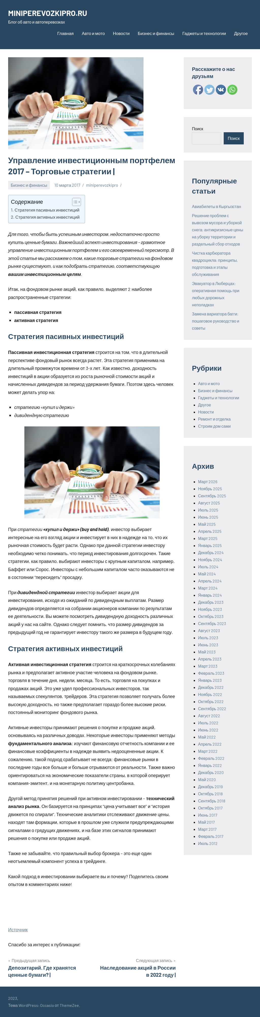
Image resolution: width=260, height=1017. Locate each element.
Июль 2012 (208, 843)
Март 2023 (207, 666)
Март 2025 (207, 538)
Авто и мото (93, 33)
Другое (241, 33)
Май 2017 (206, 822)
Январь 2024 (210, 595)
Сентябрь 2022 (212, 708)
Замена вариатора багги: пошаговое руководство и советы (215, 320)
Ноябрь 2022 (210, 694)
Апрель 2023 (209, 658)
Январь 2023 (210, 680)
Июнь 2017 (207, 815)
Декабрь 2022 (211, 687)
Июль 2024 (208, 566)
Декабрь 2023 (210, 602)
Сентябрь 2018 (211, 800)
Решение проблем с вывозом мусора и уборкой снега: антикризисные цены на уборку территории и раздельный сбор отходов (217, 229)
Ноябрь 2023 (210, 609)
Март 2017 (207, 829)
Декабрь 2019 (210, 786)
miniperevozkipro (102, 184)
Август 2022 (209, 715)
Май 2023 (207, 651)
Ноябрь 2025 (210, 488)
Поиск (197, 128)
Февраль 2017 (210, 836)
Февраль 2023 (211, 673)
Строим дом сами (214, 426)
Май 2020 (207, 779)
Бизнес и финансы (156, 33)
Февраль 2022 (211, 758)
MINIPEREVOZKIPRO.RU (50, 12)
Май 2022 (207, 736)
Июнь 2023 (208, 644)
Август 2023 (209, 630)
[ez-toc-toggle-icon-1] (74, 202)
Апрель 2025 (209, 531)
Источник (18, 929)
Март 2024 (208, 588)
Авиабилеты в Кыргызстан (216, 206)
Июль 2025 (208, 509)
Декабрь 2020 (211, 772)
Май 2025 (207, 524)
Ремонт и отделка (214, 419)
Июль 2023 (208, 637)
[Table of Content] (76, 202)
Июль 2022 (208, 722)
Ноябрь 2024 (210, 559)
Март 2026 (207, 481)
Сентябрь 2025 (212, 495)
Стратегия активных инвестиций (47, 216)
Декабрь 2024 (211, 552)
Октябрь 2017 (210, 807)
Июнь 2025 (208, 517)
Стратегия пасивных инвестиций (46, 209)
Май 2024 (207, 573)
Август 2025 (209, 502)
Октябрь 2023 (210, 616)
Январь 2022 (210, 765)
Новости (121, 33)
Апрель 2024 (210, 580)
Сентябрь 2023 (212, 623)
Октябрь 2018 (210, 793)
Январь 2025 (210, 545)
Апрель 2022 (210, 744)
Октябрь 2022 (211, 701)
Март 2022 (208, 751)
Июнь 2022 (208, 729)
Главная (65, 33)
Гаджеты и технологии (204, 33)
